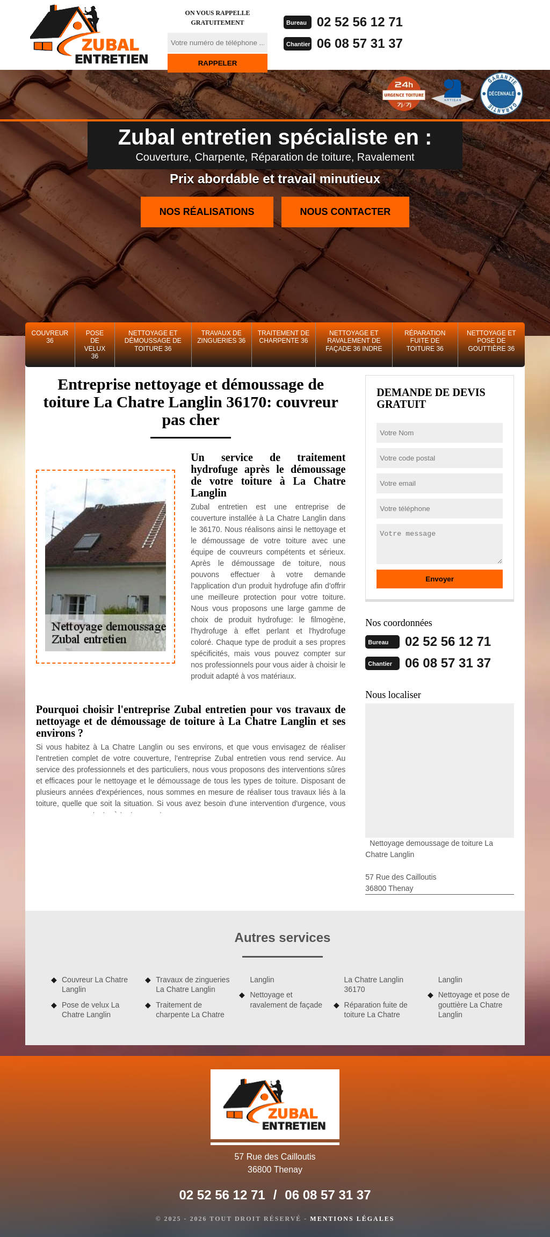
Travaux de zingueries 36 (221, 336)
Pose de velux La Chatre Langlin (90, 1010)
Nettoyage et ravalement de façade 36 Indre (353, 341)
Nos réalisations (207, 211)
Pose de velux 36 (94, 344)
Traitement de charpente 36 (283, 336)
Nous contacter (345, 211)
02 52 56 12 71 (360, 22)
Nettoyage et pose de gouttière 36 (491, 341)
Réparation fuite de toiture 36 (424, 341)
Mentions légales (352, 1218)
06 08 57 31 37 (360, 43)
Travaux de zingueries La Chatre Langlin (192, 984)
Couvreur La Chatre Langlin (95, 984)
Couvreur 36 (50, 336)
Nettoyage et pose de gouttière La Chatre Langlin (474, 1004)
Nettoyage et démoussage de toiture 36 (153, 341)
